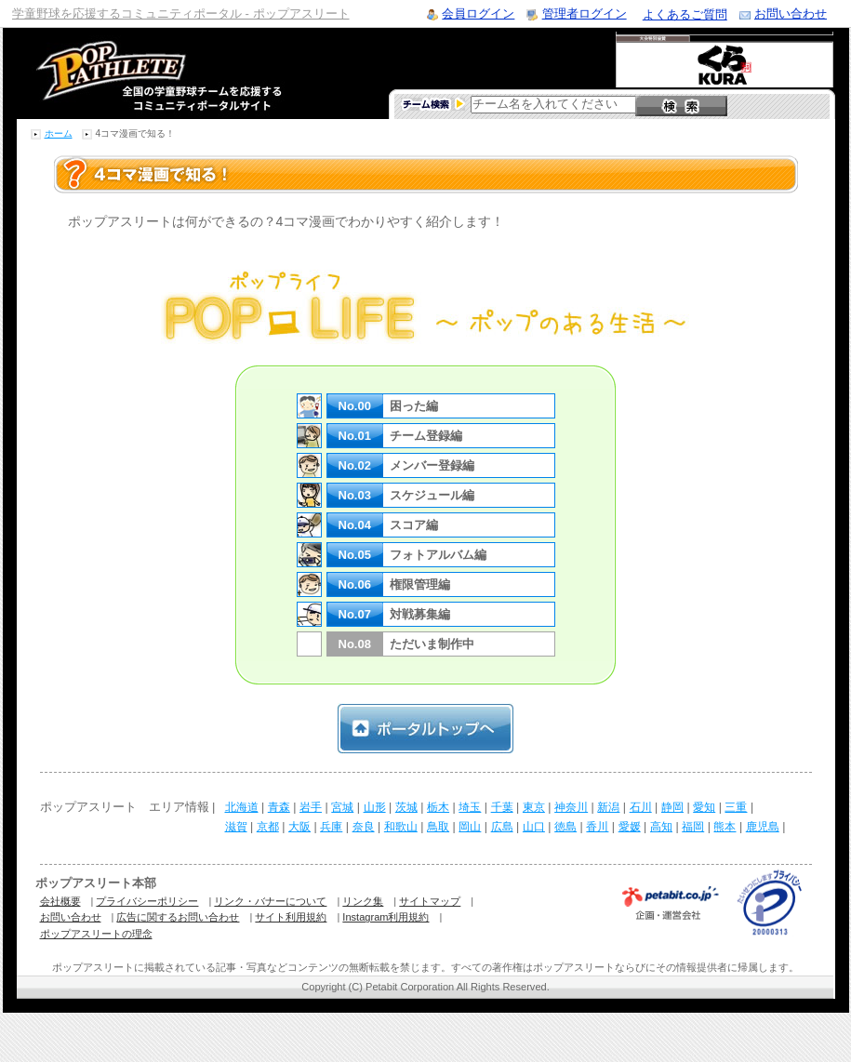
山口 (534, 826)
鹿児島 (762, 826)
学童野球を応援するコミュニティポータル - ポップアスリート (181, 13)
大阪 (299, 826)
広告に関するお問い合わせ (177, 917)
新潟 (608, 807)
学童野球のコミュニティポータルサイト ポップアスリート (137, 73)
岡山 (470, 826)
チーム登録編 (426, 436)
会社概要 (60, 901)
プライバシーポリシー (147, 901)
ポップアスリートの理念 (96, 933)
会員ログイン (478, 13)
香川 (597, 826)
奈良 (363, 826)
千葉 (502, 807)
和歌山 (401, 826)
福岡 (693, 826)
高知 (661, 826)
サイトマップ (429, 901)
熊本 (724, 826)
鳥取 (438, 826)
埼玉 (470, 807)
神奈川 (571, 807)
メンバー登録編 (432, 465)
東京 (534, 807)
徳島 (565, 826)
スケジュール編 (432, 495)
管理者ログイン (584, 13)
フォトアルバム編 (438, 555)
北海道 (242, 807)
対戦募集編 (420, 614)
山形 (375, 807)
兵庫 (331, 826)
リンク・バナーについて (270, 901)
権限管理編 (420, 584)
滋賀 (236, 826)
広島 (502, 826)
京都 (268, 826)
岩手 (310, 807)
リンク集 (362, 901)
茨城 (406, 807)
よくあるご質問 (685, 14)
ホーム (59, 133)
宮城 (342, 807)
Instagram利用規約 (385, 917)
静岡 (672, 807)
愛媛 (629, 826)
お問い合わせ (790, 13)
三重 (736, 807)
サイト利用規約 (290, 917)
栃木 (438, 807)
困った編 (414, 406)
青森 (279, 807)
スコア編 (414, 525)
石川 (641, 807)
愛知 (704, 807)
